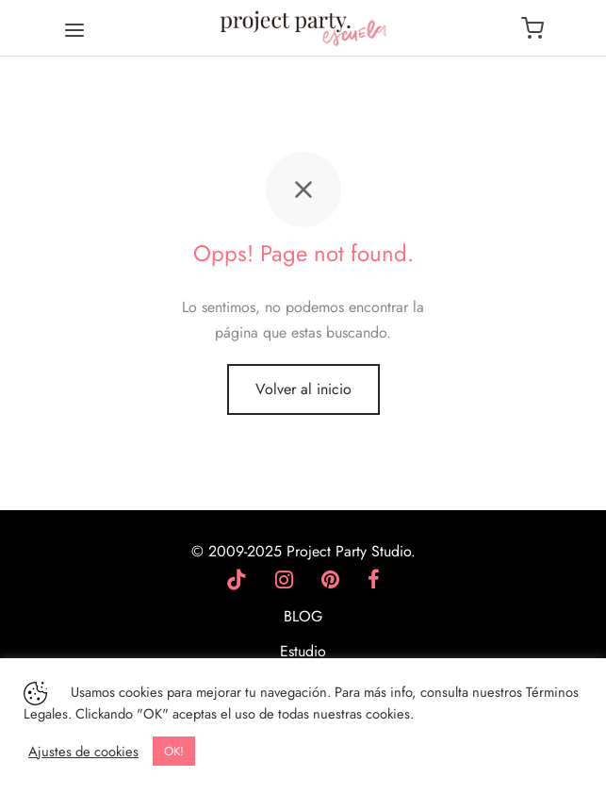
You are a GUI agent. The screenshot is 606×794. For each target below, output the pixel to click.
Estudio (303, 651)
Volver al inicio (303, 389)
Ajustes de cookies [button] (83, 751)
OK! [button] (174, 751)
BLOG (303, 616)
